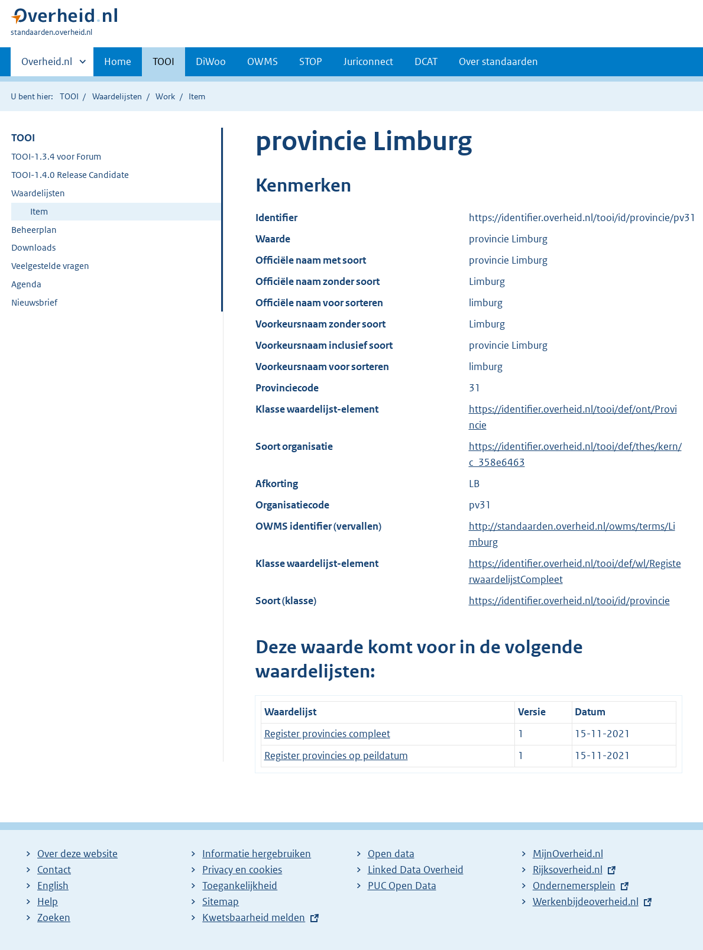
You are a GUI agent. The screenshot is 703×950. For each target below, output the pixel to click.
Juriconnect (368, 61)
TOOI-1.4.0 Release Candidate (70, 174)
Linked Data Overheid (416, 869)
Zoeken (53, 917)
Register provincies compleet (327, 733)
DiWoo (211, 61)
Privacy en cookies (242, 869)
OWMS (262, 61)
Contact (54, 869)
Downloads (33, 247)
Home (117, 61)
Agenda (26, 284)
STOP (310, 61)
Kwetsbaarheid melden (253, 917)
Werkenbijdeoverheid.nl (586, 901)
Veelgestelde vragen (50, 265)
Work (165, 96)
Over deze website (77, 853)
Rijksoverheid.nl (567, 869)
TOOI (163, 61)
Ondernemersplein (574, 885)
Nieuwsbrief (34, 302)
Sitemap (220, 901)
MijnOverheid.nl (568, 853)
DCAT (426, 61)
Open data (391, 853)
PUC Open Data (402, 885)
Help (47, 901)
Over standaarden (498, 61)
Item (39, 211)
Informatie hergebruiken (256, 853)
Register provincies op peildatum (336, 755)
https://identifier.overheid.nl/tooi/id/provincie (569, 600)
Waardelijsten (117, 96)
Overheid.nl (46, 65)
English (53, 885)
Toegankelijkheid (239, 885)
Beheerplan (34, 229)
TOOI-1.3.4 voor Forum (56, 156)
